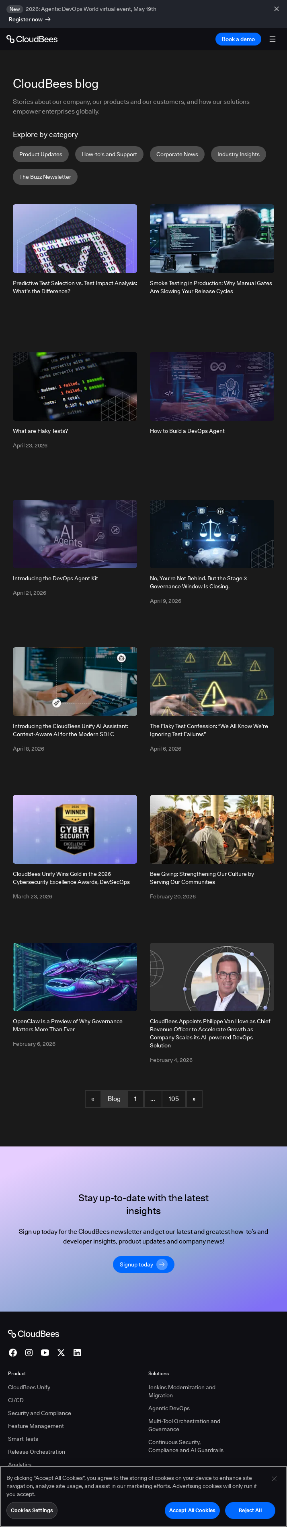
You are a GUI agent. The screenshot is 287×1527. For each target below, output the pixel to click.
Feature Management (36, 1426)
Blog (114, 1099)
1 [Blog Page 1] (135, 1099)
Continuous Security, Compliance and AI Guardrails (185, 1446)
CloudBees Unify (29, 1387)
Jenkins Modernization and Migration (181, 1391)
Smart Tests (23, 1439)
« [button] (92, 1099)
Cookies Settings (32, 1514)
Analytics (19, 1464)
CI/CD (16, 1400)
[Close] (274, 1483)
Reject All (250, 1514)
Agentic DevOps (169, 1408)
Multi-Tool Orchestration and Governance (184, 1425)
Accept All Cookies (192, 1514)
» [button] (194, 1099)
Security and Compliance (39, 1413)
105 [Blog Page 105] (174, 1099)
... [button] (152, 1099)
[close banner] (277, 14)
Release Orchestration (36, 1451)
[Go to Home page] (31, 39)
